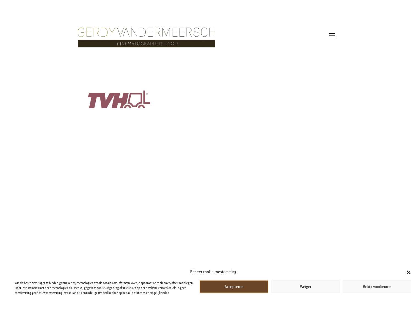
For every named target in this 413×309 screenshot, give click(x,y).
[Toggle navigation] (332, 35)
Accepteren (234, 286)
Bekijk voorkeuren (377, 286)
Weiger (305, 286)
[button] (408, 272)
